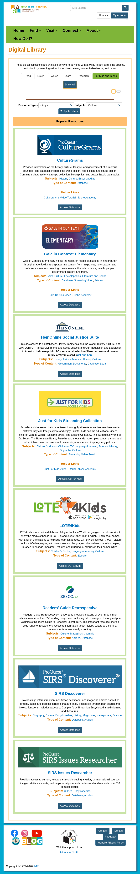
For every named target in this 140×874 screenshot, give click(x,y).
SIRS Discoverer (70, 693)
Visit (51, 30)
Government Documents (72, 363)
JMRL (36, 866)
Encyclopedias (86, 178)
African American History (77, 359)
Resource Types (28, 105)
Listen (40, 76)
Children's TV (65, 446)
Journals (89, 633)
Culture (73, 178)
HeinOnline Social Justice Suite (70, 337)
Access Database (70, 207)
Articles (98, 280)
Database (82, 183)
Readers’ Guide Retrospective (69, 608)
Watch (54, 76)
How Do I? (24, 38)
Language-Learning (86, 446)
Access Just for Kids (70, 478)
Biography (65, 450)
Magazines (76, 633)
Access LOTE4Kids (70, 565)
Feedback (110, 836)
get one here (85, 355)
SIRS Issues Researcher (70, 773)
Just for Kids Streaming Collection (70, 421)
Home (18, 30)
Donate (118, 830)
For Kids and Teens (106, 76)
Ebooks (82, 555)
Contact (102, 830)
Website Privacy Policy (111, 842)
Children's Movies (46, 446)
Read (27, 76)
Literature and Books (94, 276)
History (63, 178)
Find (35, 30)
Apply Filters (69, 111)
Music (92, 454)
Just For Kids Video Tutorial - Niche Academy (70, 469)
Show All (70, 84)
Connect (72, 30)
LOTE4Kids (70, 525)
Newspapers (104, 715)
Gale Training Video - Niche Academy (70, 295)
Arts (50, 276)
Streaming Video (83, 280)
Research (83, 76)
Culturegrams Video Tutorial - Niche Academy (70, 197)
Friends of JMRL (69, 852)
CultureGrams (70, 160)
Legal (103, 363)
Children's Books (60, 551)
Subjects (80, 105)
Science (103, 446)
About (93, 30)
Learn (67, 76)
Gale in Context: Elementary (70, 254)
